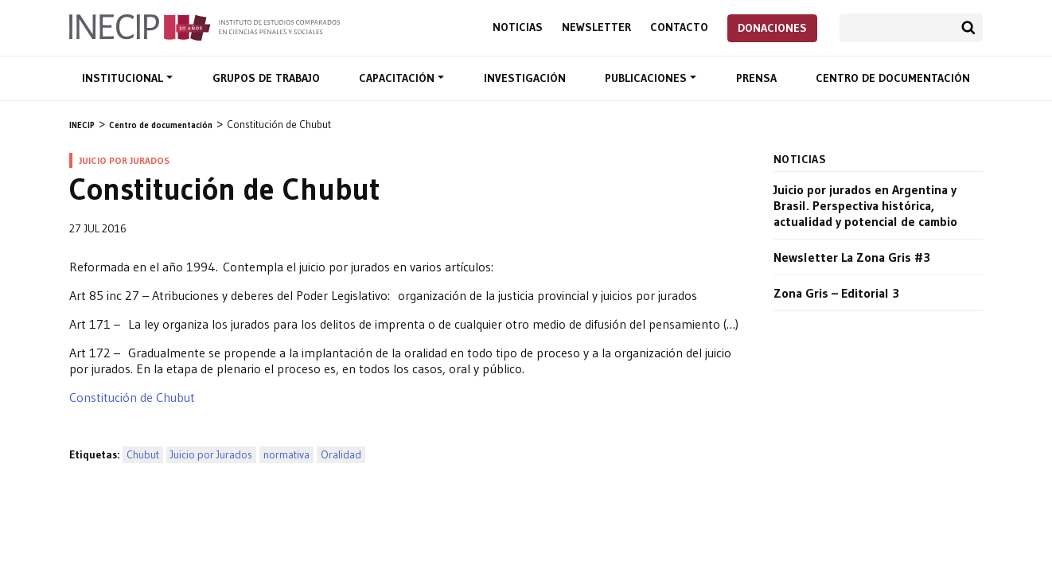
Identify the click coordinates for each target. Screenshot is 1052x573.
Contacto (679, 27)
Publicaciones (647, 78)
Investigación (525, 78)
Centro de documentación (893, 78)
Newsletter (596, 27)
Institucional (124, 78)
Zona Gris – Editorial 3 (836, 293)
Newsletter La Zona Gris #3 (851, 257)
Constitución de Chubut (132, 397)
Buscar (968, 28)
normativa (286, 455)
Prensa (756, 78)
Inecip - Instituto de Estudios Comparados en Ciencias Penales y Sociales (204, 26)
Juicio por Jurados (211, 455)
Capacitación (398, 78)
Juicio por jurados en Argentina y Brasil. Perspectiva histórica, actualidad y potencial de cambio (865, 205)
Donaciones (772, 28)
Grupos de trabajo (266, 78)
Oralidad (341, 455)
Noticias (518, 27)
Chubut (143, 455)
